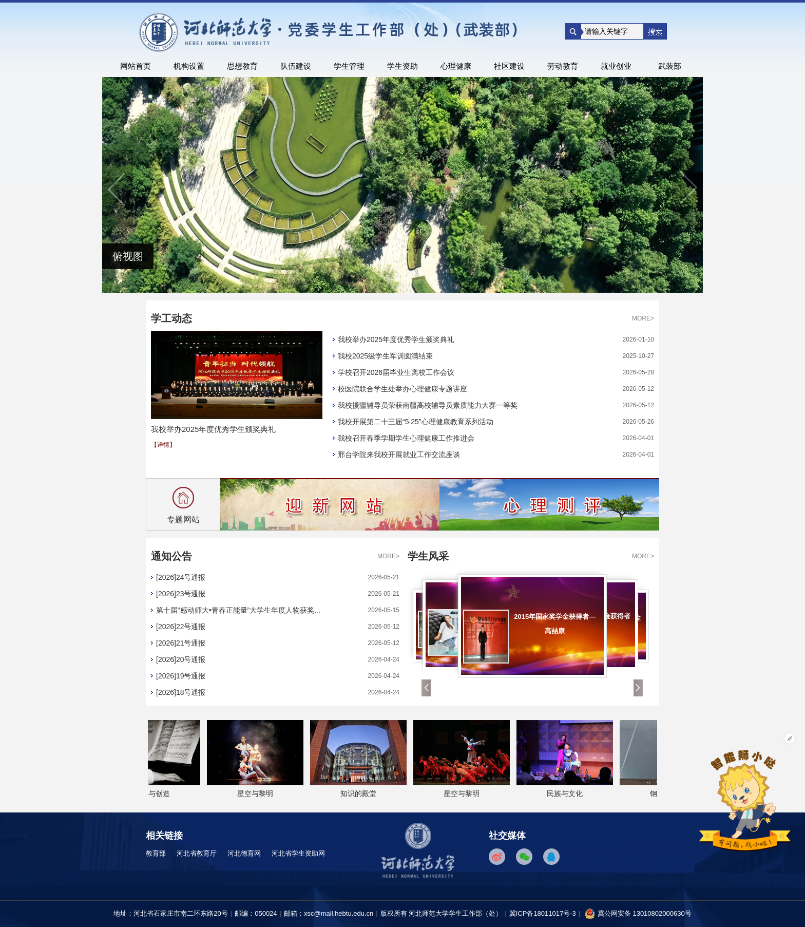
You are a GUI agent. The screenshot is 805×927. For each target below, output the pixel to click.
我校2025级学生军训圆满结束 (385, 356)
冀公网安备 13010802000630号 (638, 912)
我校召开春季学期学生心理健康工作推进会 (406, 438)
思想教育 (242, 66)
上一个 (117, 188)
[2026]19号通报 (181, 676)
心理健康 (455, 66)
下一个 (687, 188)
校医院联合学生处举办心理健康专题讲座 (402, 389)
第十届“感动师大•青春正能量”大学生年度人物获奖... (238, 610)
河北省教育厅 (197, 853)
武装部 (669, 66)
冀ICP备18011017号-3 (542, 913)
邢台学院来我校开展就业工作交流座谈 (399, 454)
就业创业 (616, 66)
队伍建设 (295, 66)
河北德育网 (244, 853)
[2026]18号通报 (181, 692)
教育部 (156, 853)
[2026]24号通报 (181, 577)
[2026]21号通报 (181, 643)
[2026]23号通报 (181, 594)
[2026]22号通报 (181, 626)
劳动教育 (562, 66)
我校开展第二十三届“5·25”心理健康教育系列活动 (415, 422)
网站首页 (135, 66)
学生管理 (349, 66)
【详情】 (163, 444)
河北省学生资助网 (298, 853)
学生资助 (402, 66)
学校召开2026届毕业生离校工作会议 (396, 372)
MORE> (643, 318)
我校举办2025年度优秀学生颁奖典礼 (396, 339)
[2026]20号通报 (181, 659)
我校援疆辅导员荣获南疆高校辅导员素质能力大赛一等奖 (428, 405)
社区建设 (509, 66)
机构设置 (189, 66)
